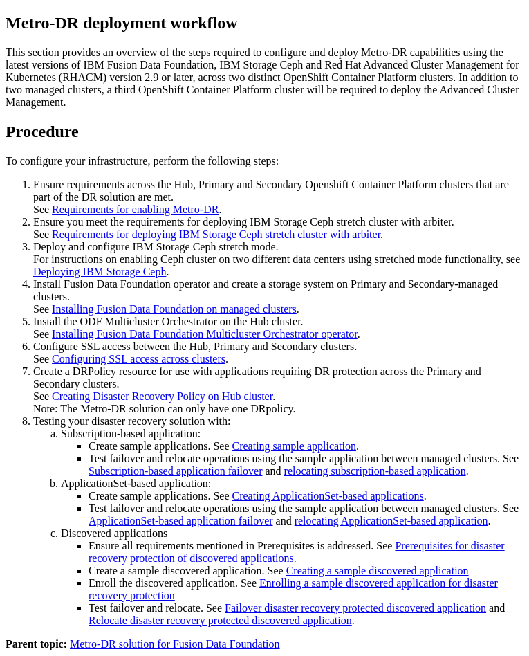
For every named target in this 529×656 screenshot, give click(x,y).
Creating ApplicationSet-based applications (327, 496)
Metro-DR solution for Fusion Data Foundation (175, 644)
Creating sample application (294, 446)
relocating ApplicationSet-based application (391, 521)
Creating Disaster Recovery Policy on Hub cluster (162, 396)
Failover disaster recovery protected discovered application (355, 608)
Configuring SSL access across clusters (138, 359)
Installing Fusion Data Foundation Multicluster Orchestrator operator (205, 334)
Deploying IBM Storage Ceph (99, 271)
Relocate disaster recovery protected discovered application (220, 620)
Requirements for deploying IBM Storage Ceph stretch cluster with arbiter (216, 234)
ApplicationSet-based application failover (181, 521)
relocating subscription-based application (375, 471)
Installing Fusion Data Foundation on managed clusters (174, 309)
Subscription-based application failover (175, 471)
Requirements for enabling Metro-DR (135, 209)
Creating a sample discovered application (377, 570)
